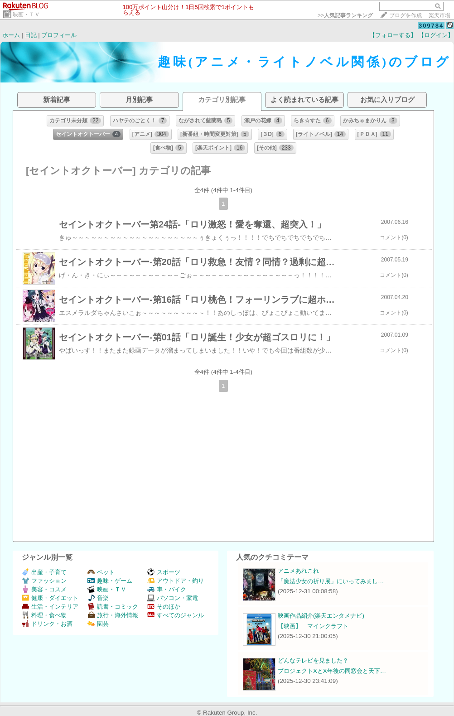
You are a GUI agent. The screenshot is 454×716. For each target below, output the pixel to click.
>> (345, 15)
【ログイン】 (436, 35)
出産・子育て (44, 572)
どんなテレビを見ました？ (313, 660)
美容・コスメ (44, 589)
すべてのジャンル (175, 615)
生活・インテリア (50, 606)
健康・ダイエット (50, 598)
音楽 (98, 598)
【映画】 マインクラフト (313, 626)
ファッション (44, 580)
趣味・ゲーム (109, 580)
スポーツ (163, 572)
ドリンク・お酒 (47, 623)
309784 (431, 25)
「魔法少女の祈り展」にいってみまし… (331, 581)
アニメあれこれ (298, 570)
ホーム (11, 35)
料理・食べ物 (44, 615)
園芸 (98, 623)
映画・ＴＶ (26, 14)
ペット (101, 572)
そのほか (163, 606)
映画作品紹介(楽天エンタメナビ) (321, 615)
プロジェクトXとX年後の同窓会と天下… (332, 671)
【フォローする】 (392, 35)
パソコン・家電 (172, 598)
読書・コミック (112, 606)
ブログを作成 (405, 15)
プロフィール (59, 35)
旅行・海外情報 (112, 615)
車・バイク (166, 589)
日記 (31, 35)
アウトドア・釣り (175, 580)
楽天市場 (439, 15)
